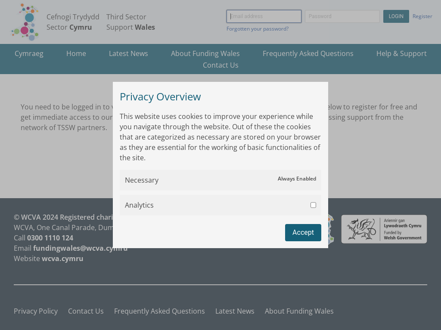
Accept (303, 232)
